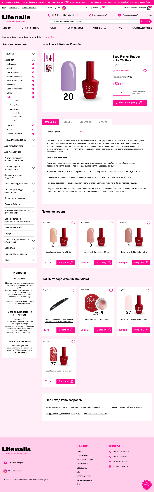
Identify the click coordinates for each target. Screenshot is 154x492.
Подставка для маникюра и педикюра (16, 240)
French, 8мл (16, 113)
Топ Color (13, 121)
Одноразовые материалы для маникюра (16, 211)
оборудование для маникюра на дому (63, 413)
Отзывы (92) (82, 468)
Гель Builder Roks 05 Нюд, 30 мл (96, 319)
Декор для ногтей (13, 227)
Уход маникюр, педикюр (16, 183)
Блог (79, 484)
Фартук (7, 233)
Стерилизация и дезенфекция (12, 167)
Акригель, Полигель (13, 146)
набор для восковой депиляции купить (89, 407)
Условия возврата (84, 480)
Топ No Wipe (14, 105)
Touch (9, 129)
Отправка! (19, 279)
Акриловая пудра (12, 152)
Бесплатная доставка (19, 341)
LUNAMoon (11, 64)
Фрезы (7, 260)
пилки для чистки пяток (56, 407)
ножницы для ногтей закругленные (126, 407)
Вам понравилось (95, 8)
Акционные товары (85, 459)
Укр (150, 15)
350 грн (85, 330)
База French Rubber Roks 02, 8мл (59, 252)
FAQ (78, 472)
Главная (80, 451)
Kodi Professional (14, 76)
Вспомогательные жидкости (13, 176)
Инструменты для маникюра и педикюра (15, 159)
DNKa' (9, 93)
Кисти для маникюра (14, 198)
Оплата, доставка (84, 476)
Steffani (10, 125)
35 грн (46, 330)
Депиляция (9, 248)
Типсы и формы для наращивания (14, 190)
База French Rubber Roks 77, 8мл (59, 371)
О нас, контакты (83, 455)
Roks (9, 97)
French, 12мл (17, 116)
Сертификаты (82, 464)
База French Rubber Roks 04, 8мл (134, 252)
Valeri (9, 68)
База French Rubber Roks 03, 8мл (97, 252)
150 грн (47, 262)
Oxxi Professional (14, 133)
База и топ (9, 60)
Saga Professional (14, 89)
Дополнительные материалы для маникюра (17, 220)
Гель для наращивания (15, 140)
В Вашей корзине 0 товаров (138, 8)
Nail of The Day (13, 72)
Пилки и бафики (12, 204)
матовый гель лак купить (95, 413)
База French (15, 109)
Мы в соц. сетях (57, 8)
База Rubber (14, 101)
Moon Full (11, 84)
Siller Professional (14, 80)
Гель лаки (9, 54)
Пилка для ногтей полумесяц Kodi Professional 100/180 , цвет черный (59, 320)
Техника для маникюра (15, 254)
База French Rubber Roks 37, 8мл (134, 319)
